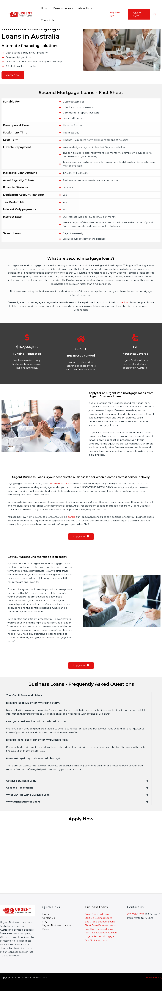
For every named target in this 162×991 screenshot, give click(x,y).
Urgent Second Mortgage (100, 936)
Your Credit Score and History (24, 695)
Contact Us (47, 20)
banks (71, 516)
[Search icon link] (155, 14)
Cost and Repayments (19, 787)
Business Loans (61, 8)
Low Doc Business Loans (99, 929)
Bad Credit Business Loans (100, 921)
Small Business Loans (97, 914)
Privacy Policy (154, 977)
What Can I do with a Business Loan (28, 794)
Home (44, 8)
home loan (122, 302)
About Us (82, 8)
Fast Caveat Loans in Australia (102, 932)
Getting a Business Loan (21, 780)
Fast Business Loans (96, 940)
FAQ (44, 921)
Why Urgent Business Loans (23, 801)
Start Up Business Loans (99, 917)
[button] (77, 695)
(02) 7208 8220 (136, 914)
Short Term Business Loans (100, 925)
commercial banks (60, 483)
